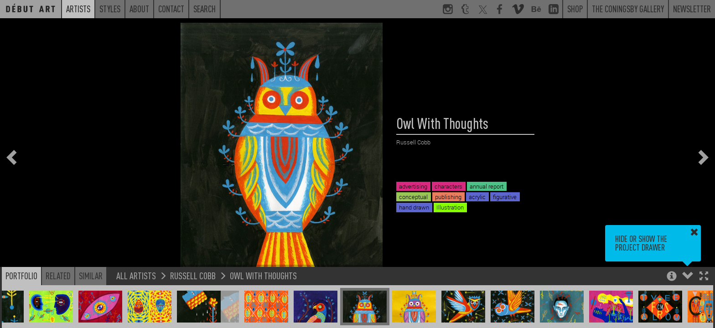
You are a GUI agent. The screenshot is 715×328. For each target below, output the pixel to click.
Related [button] (58, 276)
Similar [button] (91, 276)
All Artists (136, 275)
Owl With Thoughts (263, 275)
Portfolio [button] (21, 276)
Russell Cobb (193, 275)
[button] (703, 276)
